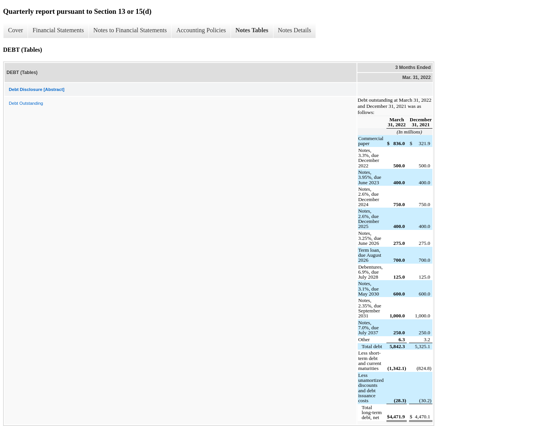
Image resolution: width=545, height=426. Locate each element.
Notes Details (294, 30)
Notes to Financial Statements (130, 30)
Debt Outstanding (26, 103)
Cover (15, 30)
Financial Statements (58, 30)
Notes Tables (252, 30)
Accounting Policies (201, 30)
